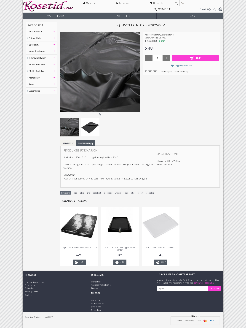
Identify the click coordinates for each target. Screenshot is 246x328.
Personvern (30, 285)
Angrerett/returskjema (101, 285)
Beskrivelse (68, 143)
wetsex (118, 193)
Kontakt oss (96, 281)
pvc (88, 193)
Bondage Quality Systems (162, 34)
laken (82, 193)
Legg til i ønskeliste (183, 65)
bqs (75, 193)
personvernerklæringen (204, 283)
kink (126, 193)
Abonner (214, 288)
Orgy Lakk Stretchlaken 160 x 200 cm (79, 247)
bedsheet (97, 193)
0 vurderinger (165, 71)
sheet (140, 193)
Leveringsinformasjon (34, 282)
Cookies (28, 295)
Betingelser (30, 288)
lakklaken (150, 193)
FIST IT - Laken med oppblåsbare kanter (119, 248)
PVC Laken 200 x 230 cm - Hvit (160, 247)
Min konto (95, 300)
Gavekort (95, 288)
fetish (133, 193)
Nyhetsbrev (96, 310)
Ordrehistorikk (97, 303)
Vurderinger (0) (85, 143)
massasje (108, 193)
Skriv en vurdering (180, 71)
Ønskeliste (96, 306)
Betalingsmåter (31, 291)
